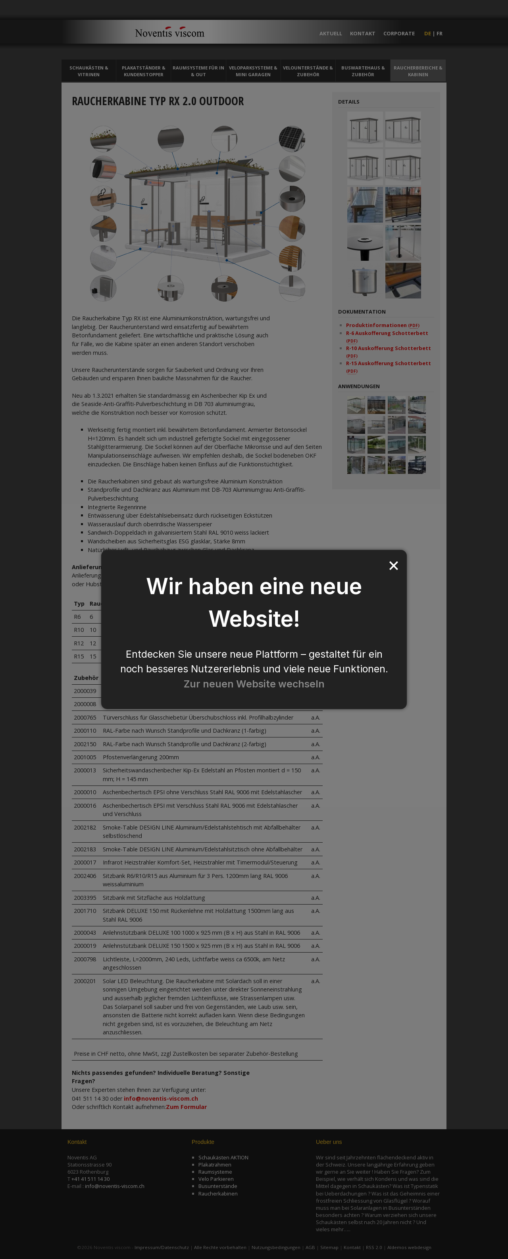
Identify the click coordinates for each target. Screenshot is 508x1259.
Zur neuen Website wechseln (254, 683)
